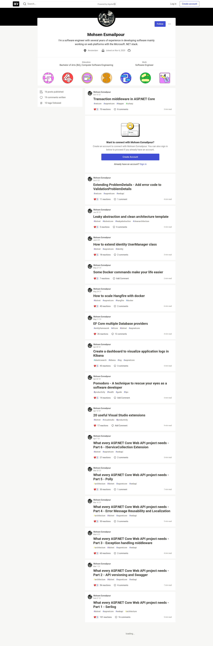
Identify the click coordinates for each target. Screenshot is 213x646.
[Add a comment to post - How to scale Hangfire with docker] (102, 306)
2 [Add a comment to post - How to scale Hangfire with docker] (120, 306)
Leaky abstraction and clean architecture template (130, 217)
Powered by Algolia (106, 4)
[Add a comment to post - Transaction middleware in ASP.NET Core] (102, 109)
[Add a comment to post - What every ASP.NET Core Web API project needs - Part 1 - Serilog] (102, 617)
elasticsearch (100, 360)
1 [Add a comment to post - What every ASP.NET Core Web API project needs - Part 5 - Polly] (120, 489)
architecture (99, 483)
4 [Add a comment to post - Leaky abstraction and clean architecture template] (119, 227)
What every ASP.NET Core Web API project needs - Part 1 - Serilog (131, 605)
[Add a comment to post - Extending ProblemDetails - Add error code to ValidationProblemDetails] (102, 199)
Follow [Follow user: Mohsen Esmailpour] (160, 24)
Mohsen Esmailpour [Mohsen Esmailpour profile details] (102, 92)
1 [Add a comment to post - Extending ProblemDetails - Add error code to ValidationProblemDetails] (120, 199)
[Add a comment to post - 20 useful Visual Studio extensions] (101, 425)
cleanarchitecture (141, 221)
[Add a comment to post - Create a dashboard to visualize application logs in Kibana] (102, 365)
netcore (97, 103)
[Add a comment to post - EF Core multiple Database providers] (101, 333)
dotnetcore (108, 221)
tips (126, 392)
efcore (114, 328)
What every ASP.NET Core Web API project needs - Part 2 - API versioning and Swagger (131, 573)
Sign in (143, 164)
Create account (189, 4)
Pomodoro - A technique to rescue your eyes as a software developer (130, 385)
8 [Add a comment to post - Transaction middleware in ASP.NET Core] (120, 109)
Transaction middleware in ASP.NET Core (124, 99)
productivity (99, 392)
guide (119, 392)
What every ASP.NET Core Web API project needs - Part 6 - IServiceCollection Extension (131, 445)
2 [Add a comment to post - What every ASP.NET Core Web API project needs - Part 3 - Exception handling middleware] (120, 553)
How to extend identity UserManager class (125, 244)
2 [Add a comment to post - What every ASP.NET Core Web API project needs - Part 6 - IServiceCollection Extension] (120, 457)
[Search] (24, 4)
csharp (129, 103)
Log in (173, 4)
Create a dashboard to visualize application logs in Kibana (131, 353)
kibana (112, 360)
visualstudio (108, 419)
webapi (120, 193)
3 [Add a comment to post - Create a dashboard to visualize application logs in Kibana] (120, 366)
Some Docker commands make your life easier (128, 272)
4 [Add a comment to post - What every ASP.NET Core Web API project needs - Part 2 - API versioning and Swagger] (120, 585)
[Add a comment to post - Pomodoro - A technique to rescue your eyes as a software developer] (102, 397)
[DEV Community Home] (16, 4)
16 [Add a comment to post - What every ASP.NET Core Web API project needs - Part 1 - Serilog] (122, 617)
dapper (120, 103)
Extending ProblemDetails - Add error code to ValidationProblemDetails (127, 187)
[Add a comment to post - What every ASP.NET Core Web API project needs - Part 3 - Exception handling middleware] (102, 553)
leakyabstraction (123, 221)
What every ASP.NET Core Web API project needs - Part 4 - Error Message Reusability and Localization (131, 509)
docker (129, 300)
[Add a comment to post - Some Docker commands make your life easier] (101, 278)
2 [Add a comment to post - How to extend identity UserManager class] (120, 254)
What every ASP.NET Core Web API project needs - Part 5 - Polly (131, 477)
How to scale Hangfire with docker (119, 296)
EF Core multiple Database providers (120, 324)
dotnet (97, 221)
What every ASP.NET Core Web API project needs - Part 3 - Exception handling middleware (131, 541)
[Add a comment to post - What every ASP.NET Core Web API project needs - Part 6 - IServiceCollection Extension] (102, 457)
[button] (48, 78)
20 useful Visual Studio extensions (119, 415)
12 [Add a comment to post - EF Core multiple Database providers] (119, 334)
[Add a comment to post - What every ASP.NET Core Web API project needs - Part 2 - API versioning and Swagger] (102, 585)
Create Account (130, 157)
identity (119, 249)
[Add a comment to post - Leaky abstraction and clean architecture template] (101, 227)
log (120, 360)
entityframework (101, 328)
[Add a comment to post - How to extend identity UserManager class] (102, 254)
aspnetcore (109, 103)
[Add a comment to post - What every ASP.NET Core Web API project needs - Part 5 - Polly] (102, 489)
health (110, 392)
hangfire (120, 300)
